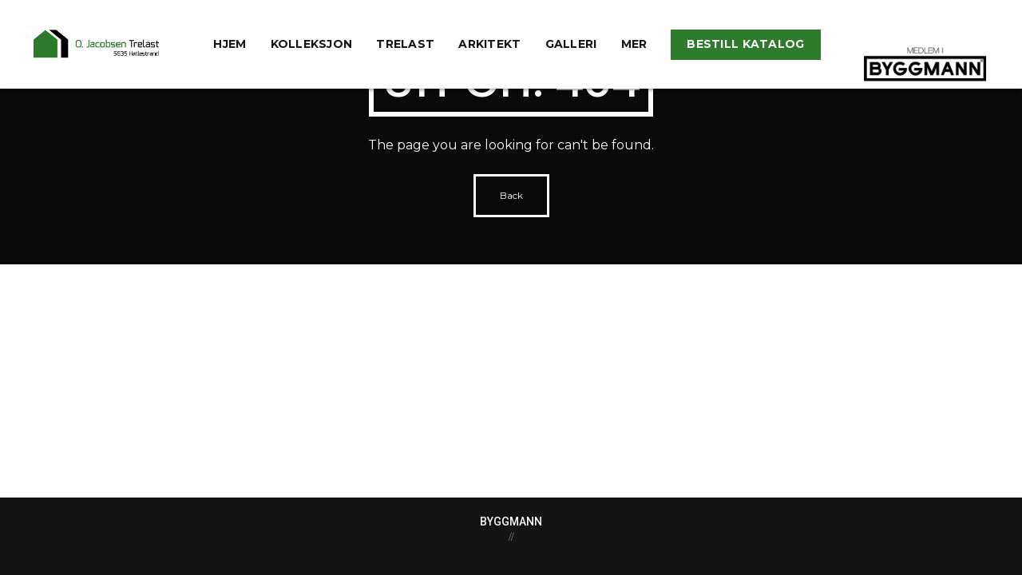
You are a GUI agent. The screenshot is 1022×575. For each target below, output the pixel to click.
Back (511, 195)
